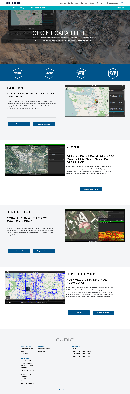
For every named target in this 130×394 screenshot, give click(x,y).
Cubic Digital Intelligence (20, 8)
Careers (84, 3)
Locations (74, 348)
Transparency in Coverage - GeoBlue (81, 351)
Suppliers (23, 351)
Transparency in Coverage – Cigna (81, 353)
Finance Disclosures (26, 363)
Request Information (44, 124)
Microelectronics (112, 3)
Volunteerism (24, 353)
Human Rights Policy (26, 360)
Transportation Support (44, 348)
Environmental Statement (27, 383)
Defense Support (42, 351)
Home (7, 8)
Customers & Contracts (27, 348)
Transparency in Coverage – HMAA (81, 356)
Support (99, 3)
